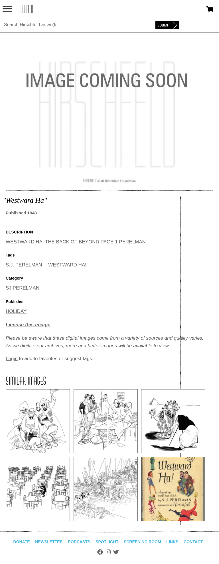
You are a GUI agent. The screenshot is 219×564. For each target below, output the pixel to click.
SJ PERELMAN (22, 288)
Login (12, 358)
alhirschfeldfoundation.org (24, 9)
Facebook (100, 552)
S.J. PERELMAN (24, 265)
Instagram (108, 552)
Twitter (116, 552)
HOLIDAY (16, 311)
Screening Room (142, 542)
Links (172, 542)
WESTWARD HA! (67, 265)
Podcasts (79, 542)
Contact (193, 542)
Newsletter (48, 542)
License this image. (28, 324)
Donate (21, 542)
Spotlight (107, 542)
